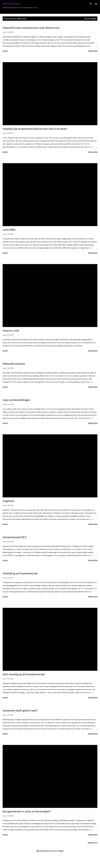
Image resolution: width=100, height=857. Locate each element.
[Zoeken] (90, 4)
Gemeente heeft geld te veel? (20, 710)
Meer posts (92, 843)
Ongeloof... (9, 500)
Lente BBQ (9, 229)
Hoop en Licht (11, 330)
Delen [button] (5, 51)
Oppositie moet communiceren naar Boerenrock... (32, 27)
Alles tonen (90, 19)
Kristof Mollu (11, 3)
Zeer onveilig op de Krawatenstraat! (24, 674)
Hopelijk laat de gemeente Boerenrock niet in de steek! (35, 128)
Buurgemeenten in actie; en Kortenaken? (27, 811)
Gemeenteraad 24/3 (14, 537)
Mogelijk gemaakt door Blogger (50, 851)
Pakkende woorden (14, 363)
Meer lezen (92, 51)
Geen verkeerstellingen (16, 399)
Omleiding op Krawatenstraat (20, 573)
